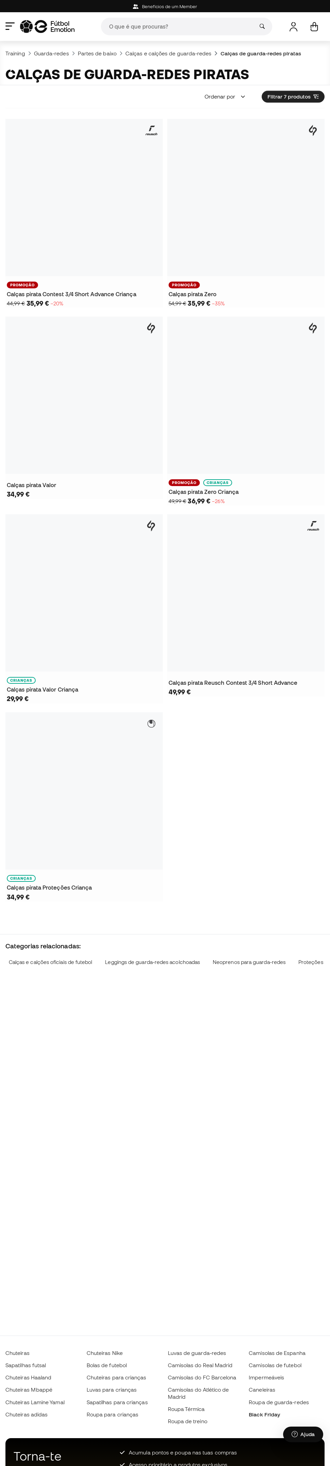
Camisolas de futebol (275, 1365)
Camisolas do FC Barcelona (202, 1377)
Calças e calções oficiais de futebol (50, 962)
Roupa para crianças (112, 1414)
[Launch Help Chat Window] (303, 1434)
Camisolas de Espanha (277, 1353)
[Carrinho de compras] (314, 26)
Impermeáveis (266, 1377)
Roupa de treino (187, 1421)
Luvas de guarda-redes (197, 1353)
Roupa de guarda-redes (279, 1402)
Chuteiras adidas (26, 1414)
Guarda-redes (51, 53)
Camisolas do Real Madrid (200, 1365)
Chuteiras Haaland (28, 1377)
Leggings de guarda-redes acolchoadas (152, 962)
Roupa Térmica (186, 1409)
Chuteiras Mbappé (28, 1390)
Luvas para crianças (112, 1390)
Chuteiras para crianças (116, 1377)
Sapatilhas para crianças (117, 1402)
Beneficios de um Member (165, 6)
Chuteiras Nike (105, 1353)
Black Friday (264, 1414)
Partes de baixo (97, 53)
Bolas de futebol (107, 1365)
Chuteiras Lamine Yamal (35, 1402)
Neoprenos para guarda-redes (249, 962)
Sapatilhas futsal (25, 1365)
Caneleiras (262, 1390)
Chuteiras (17, 1353)
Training (15, 53)
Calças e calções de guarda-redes (168, 53)
